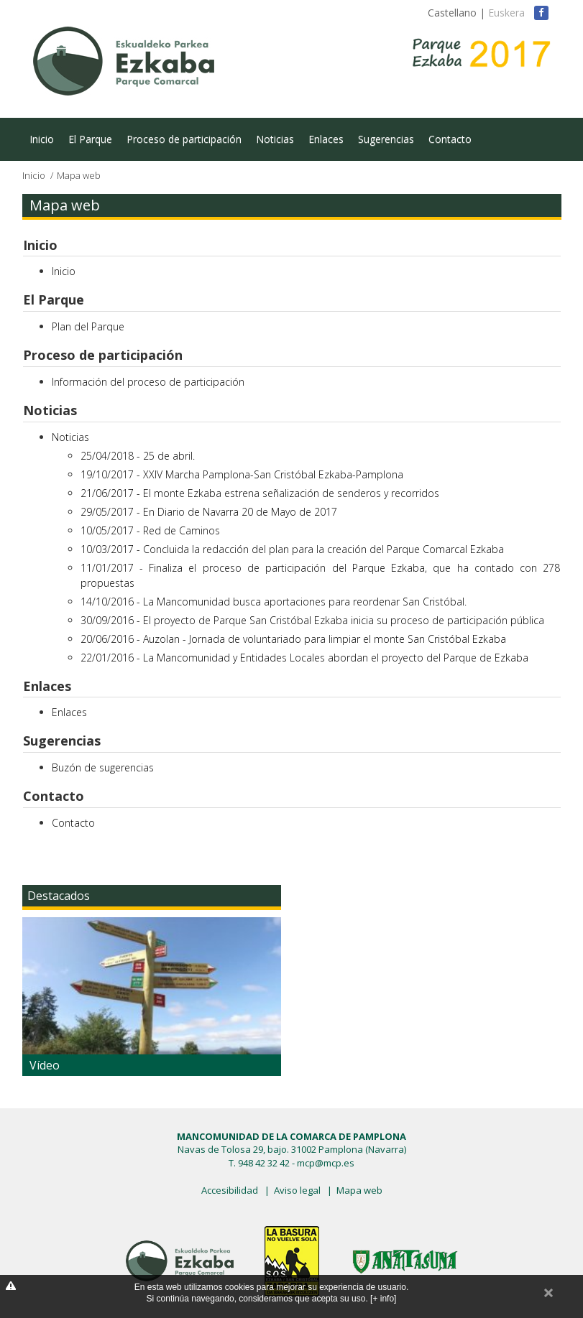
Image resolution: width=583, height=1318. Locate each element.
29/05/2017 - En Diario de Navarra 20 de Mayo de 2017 (209, 512)
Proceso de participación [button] (103, 354)
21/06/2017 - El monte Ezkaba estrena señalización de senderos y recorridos (260, 493)
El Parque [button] (53, 299)
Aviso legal (297, 1190)
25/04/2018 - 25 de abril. (138, 456)
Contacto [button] (53, 795)
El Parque (90, 139)
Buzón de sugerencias (103, 767)
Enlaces (326, 139)
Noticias (275, 139)
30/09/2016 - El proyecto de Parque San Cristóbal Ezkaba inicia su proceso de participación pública (312, 620)
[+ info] (383, 1299)
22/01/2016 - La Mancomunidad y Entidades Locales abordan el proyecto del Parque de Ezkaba (304, 657)
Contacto (450, 139)
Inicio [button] (40, 245)
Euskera (506, 12)
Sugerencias (386, 139)
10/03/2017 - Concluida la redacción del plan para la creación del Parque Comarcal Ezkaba (292, 549)
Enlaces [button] (47, 686)
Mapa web (359, 1190)
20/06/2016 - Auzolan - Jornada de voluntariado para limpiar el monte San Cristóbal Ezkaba (293, 639)
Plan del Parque (88, 326)
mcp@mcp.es (325, 1162)
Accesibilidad (229, 1190)
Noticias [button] (50, 410)
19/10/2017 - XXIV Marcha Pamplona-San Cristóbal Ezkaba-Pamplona (242, 474)
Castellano (452, 12)
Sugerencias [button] (62, 740)
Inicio (41, 139)
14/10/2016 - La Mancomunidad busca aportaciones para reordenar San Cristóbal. (274, 601)
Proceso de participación (184, 139)
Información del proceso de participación (148, 382)
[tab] (292, 245)
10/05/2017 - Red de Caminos (150, 530)
